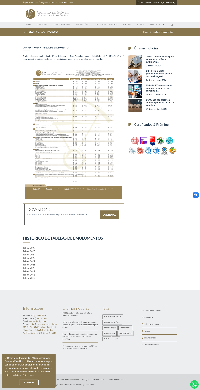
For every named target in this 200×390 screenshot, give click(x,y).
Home (145, 32)
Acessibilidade (145, 3)
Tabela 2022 (29, 261)
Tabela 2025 (29, 251)
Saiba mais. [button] (28, 375)
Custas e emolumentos (163, 32)
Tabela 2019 (29, 271)
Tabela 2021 (29, 264)
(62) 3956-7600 (30, 3)
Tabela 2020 (29, 268)
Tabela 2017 (29, 278)
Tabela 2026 (29, 248)
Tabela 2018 (29, 274)
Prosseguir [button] (29, 382)
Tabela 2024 (29, 254)
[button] (61, 24)
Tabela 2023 (29, 258)
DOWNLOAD (109, 214)
